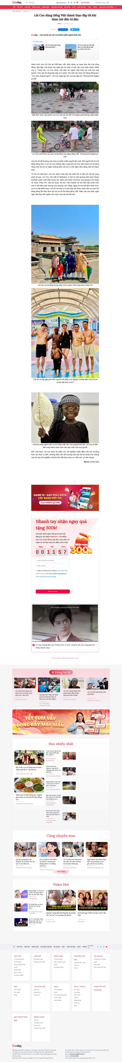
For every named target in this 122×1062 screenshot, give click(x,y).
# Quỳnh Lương (26, 867)
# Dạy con (18, 699)
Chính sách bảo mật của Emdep (46, 576)
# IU (30, 926)
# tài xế (58, 789)
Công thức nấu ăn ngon (100, 960)
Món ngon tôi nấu (100, 967)
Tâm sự (76, 965)
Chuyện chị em (56, 7)
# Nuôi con (66, 699)
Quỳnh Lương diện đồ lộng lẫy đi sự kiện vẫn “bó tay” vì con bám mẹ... (25, 861)
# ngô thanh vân (98, 867)
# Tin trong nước (44, 703)
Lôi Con (31, 3)
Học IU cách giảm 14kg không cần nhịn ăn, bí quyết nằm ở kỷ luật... (36, 921)
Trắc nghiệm (58, 989)
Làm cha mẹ (81, 7)
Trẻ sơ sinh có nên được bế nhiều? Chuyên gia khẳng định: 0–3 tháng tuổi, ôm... (48, 862)
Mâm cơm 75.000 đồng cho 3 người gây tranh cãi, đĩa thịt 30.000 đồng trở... (29, 797)
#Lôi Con (54, 658)
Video (95, 7)
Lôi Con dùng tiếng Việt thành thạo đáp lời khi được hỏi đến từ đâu (71, 693)
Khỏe (15, 995)
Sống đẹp (45, 7)
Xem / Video (79, 986)
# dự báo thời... (50, 805)
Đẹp (74, 7)
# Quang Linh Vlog (44, 705)
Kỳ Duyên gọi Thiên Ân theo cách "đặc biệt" (92, 914)
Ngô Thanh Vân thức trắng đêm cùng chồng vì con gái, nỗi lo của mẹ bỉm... (96, 861)
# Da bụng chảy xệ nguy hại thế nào (36, 912)
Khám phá (17, 970)
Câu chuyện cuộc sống (59, 963)
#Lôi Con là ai (75, 658)
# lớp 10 (58, 776)
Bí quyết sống (58, 967)
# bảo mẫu (73, 867)
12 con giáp (57, 997)
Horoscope (57, 1000)
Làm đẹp (17, 992)
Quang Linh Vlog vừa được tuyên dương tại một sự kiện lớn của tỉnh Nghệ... (48, 697)
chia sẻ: (53, 29)
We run (36, 1020)
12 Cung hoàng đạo (60, 995)
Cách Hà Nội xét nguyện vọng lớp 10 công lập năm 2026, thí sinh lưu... (53, 769)
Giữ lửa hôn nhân (79, 962)
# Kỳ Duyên (81, 921)
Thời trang (17, 989)
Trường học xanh (39, 1028)
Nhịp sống (77, 1000)
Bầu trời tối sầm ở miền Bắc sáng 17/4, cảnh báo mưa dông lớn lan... (53, 797)
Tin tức (20, 7)
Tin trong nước (19, 959)
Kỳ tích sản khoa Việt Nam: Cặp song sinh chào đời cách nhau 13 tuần (52, 813)
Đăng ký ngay (52, 591)
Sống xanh (36, 7)
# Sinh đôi (49, 822)
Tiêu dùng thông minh (19, 966)
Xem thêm (61, 871)
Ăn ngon (67, 7)
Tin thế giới (17, 962)
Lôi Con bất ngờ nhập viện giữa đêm (53, 46)
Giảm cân (77, 995)
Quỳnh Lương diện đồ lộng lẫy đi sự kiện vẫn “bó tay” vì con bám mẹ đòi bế (61, 914)
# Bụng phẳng (33, 898)
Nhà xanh (37, 1025)
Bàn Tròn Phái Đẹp (20, 1018)
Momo (59, 23)
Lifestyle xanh (38, 1023)
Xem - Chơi (17, 972)
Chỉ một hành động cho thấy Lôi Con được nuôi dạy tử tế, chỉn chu (23, 693)
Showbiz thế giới (39, 962)
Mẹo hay (97, 964)
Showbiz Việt (38, 959)
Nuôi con (26, 11)
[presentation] (50, 583)
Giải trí (27, 7)
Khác (75, 1005)
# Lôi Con (24, 699)
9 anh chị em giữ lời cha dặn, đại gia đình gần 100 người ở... (53, 753)
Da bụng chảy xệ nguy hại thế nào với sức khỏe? (36, 906)
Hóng (76, 968)
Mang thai (37, 992)
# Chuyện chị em (21, 803)
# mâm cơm (29, 803)
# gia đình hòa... (50, 760)
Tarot (55, 992)
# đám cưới (29, 774)
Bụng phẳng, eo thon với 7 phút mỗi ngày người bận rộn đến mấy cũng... (36, 892)
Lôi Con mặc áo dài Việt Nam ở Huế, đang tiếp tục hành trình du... (85, 47)
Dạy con (36, 989)
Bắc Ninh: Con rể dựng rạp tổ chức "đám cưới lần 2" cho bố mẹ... (28, 768)
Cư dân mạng (18, 975)
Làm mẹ (76, 1003)
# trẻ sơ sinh (49, 869)
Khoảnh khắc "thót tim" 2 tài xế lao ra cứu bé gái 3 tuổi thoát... (53, 783)
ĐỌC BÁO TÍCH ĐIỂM (106, 7)
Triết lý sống (58, 959)
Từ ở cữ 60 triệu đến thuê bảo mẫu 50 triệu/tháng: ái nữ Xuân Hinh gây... (72, 861)
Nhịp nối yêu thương (100, 988)
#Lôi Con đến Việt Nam (64, 658)
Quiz (89, 7)
